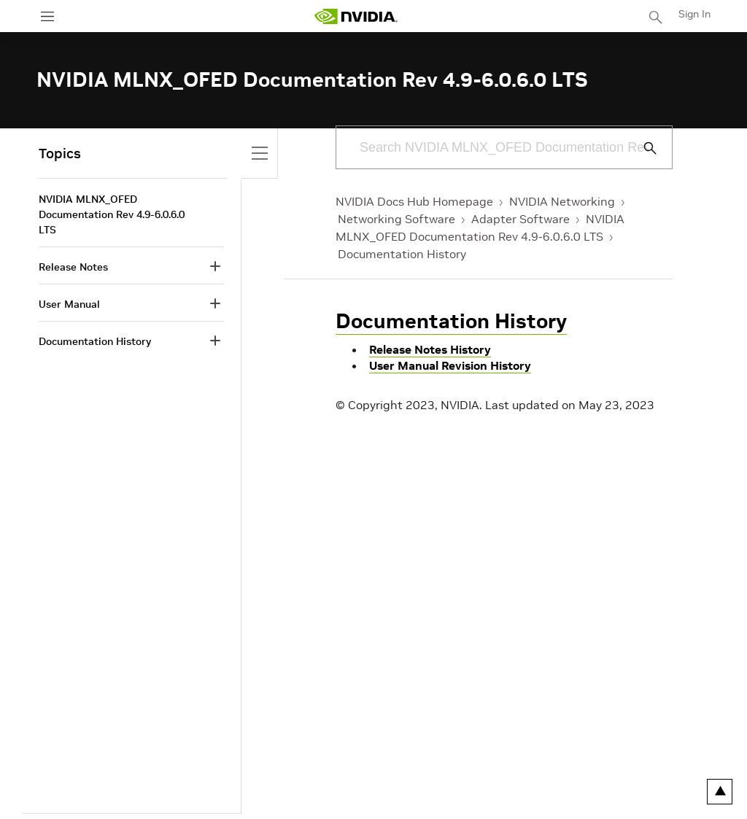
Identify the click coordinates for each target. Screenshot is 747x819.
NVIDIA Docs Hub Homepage (414, 201)
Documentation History (402, 254)
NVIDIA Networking (562, 201)
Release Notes (73, 266)
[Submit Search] (642, 148)
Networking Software (396, 218)
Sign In (694, 13)
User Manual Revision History (450, 365)
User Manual (69, 304)
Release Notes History (430, 349)
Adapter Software (520, 218)
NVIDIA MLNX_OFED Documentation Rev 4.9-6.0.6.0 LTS (112, 214)
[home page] (356, 16)
